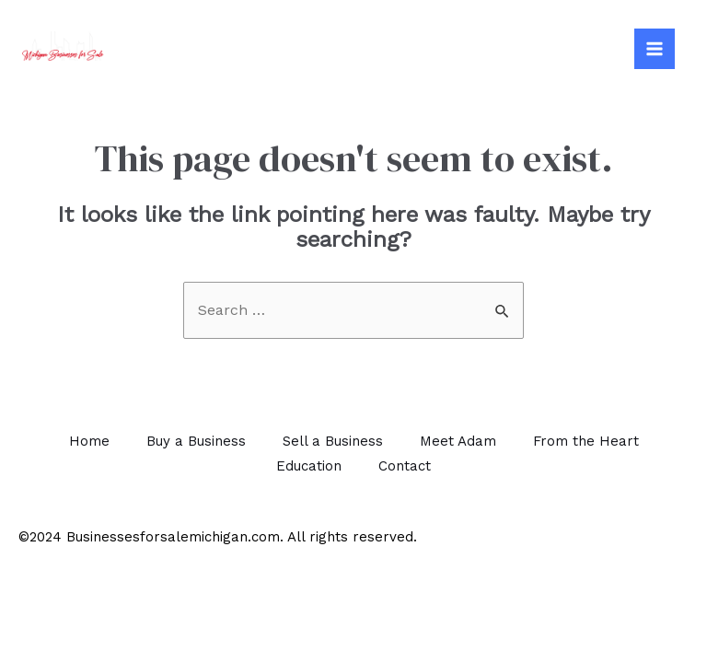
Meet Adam (458, 441)
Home (89, 441)
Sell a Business (333, 441)
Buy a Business (196, 441)
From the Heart (586, 441)
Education (309, 466)
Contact (404, 466)
